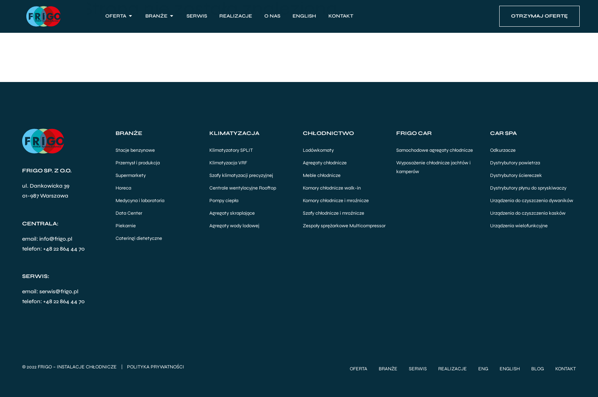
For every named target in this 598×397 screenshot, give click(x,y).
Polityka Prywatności (155, 366)
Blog (537, 368)
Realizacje (452, 368)
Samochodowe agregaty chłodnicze (434, 150)
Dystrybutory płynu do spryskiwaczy (528, 188)
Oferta (358, 368)
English (510, 368)
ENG (483, 368)
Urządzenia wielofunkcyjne (519, 226)
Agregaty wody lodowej (234, 226)
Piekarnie (126, 226)
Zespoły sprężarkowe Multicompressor (344, 226)
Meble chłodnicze (322, 175)
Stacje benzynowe (135, 150)
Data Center (129, 213)
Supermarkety (131, 175)
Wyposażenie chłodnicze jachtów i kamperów (433, 167)
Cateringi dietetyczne (139, 238)
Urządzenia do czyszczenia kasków (528, 213)
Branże (388, 368)
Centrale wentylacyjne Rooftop (242, 188)
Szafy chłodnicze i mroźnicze (333, 213)
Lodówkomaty (318, 150)
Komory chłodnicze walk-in (332, 188)
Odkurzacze (503, 150)
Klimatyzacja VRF (228, 163)
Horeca (123, 188)
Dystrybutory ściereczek (516, 175)
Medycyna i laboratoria (140, 201)
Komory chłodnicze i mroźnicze (336, 201)
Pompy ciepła (223, 201)
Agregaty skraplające (232, 213)
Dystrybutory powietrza (515, 163)
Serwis (418, 368)
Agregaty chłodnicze (325, 163)
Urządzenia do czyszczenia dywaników (531, 201)
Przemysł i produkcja (138, 163)
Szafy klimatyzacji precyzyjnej (241, 175)
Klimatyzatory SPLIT (231, 150)
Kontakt (565, 368)
